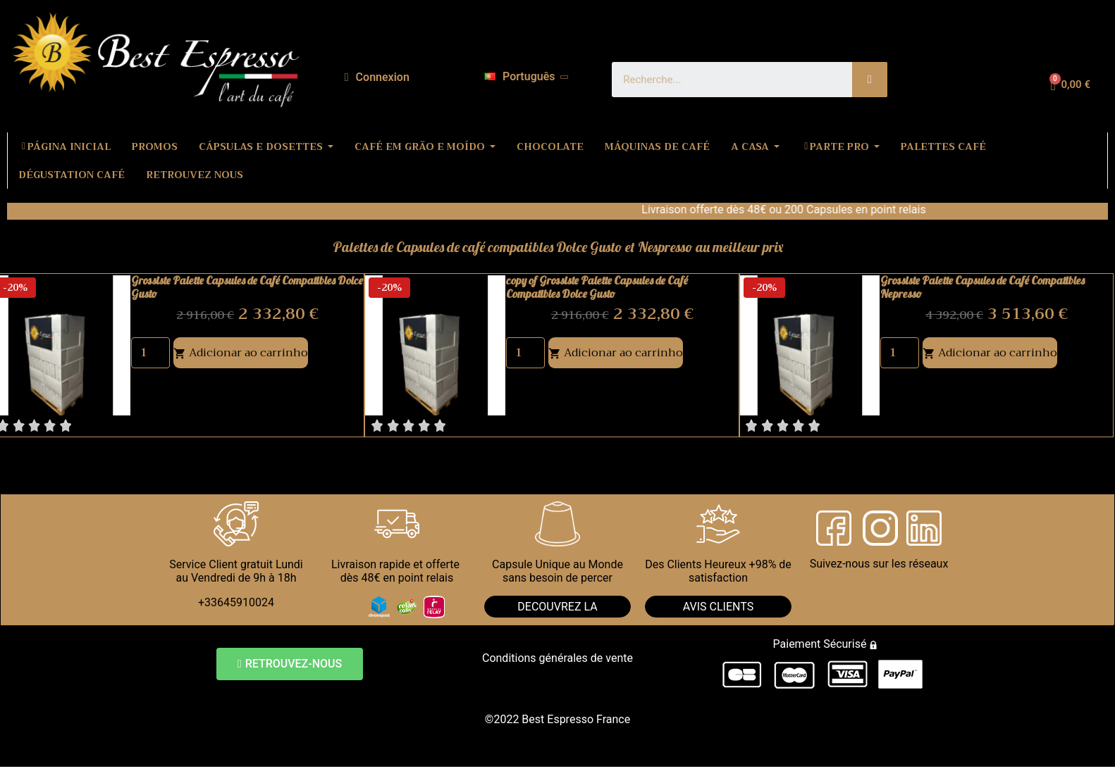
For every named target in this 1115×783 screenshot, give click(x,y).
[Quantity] (150, 352)
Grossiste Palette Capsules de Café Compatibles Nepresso (982, 287)
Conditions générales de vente (557, 658)
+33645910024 (236, 602)
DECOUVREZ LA (557, 606)
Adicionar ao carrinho (240, 353)
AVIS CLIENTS (718, 606)
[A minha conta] (377, 77)
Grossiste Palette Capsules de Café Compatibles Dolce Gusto (247, 287)
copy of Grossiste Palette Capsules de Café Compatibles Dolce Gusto (597, 287)
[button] (289, 664)
